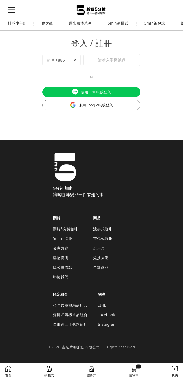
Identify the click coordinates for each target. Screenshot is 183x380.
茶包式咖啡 (102, 238)
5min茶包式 (154, 23)
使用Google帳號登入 (91, 105)
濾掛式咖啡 (102, 228)
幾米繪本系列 (80, 23)
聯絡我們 (60, 276)
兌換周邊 (101, 257)
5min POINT (64, 238)
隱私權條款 (62, 267)
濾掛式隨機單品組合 (70, 314)
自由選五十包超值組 (70, 324)
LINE (102, 305)
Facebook (106, 314)
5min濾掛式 (118, 23)
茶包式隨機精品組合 (70, 305)
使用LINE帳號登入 (91, 92)
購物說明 (60, 257)
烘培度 (99, 248)
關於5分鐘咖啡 (66, 228)
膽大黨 (47, 23)
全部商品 (101, 267)
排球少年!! (17, 23)
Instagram (107, 324)
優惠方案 (60, 248)
